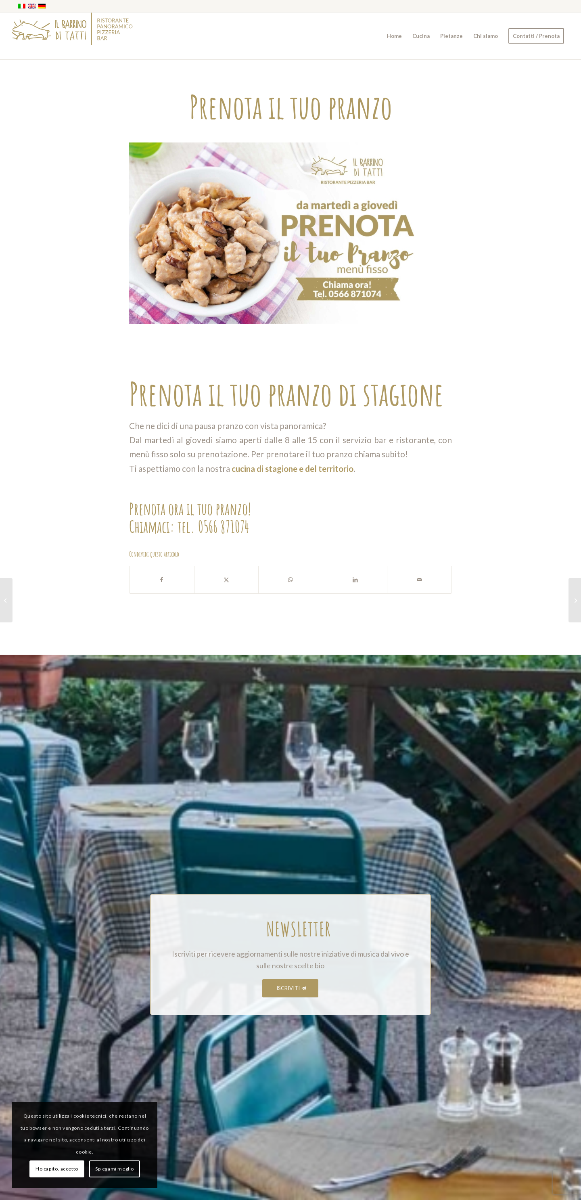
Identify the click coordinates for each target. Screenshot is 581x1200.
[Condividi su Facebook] (162, 579)
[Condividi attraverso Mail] (419, 579)
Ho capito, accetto (57, 1169)
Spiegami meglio (114, 1169)
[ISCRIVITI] (290, 988)
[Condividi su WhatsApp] (291, 579)
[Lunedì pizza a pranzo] (574, 600)
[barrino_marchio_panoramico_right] (72, 36)
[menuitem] (394, 36)
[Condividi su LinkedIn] (355, 579)
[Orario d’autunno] (6, 600)
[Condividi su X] (226, 579)
